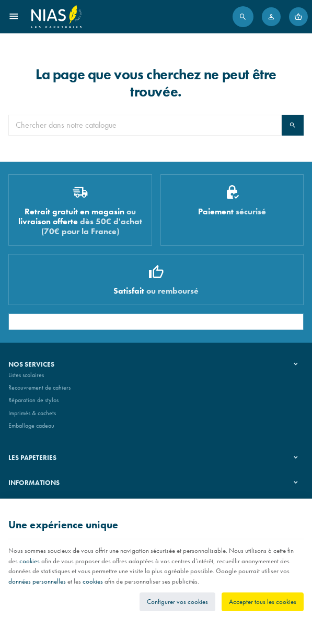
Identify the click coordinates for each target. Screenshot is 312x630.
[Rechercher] (243, 16)
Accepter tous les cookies (262, 601)
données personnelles (37, 581)
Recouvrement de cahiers (39, 387)
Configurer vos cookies (177, 601)
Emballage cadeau (31, 425)
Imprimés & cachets (32, 413)
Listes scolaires (26, 375)
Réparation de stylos (33, 400)
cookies (29, 560)
